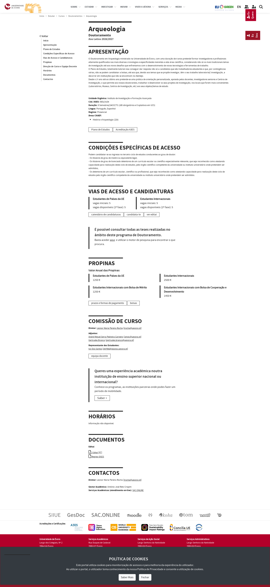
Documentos (49, 75)
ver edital (152, 214)
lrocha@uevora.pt (132, 328)
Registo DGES (96, 456)
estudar (89, 6)
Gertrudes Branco (97, 340)
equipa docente (99, 356)
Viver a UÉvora (143, 6)
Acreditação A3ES (125, 129)
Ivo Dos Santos (95, 348)
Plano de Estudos (51, 49)
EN (239, 7)
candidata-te (134, 214)
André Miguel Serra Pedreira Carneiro (106, 336)
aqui (112, 240)
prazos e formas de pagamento (107, 303)
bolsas (133, 303)
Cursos (62, 16)
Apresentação (50, 45)
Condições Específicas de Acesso (58, 53)
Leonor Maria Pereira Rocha (110, 328)
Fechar (145, 577)
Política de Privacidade (150, 569)
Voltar (43, 36)
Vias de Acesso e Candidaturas (57, 57)
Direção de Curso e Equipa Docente (60, 66)
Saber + (102, 398)
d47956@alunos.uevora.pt (115, 348)
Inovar (124, 6)
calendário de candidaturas (106, 214)
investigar (107, 6)
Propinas (47, 62)
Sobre (74, 6)
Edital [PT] (95, 452)
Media (178, 6)
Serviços (163, 6)
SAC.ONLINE (138, 490)
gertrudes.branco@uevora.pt (119, 340)
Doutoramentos (75, 16)
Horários (47, 70)
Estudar (51, 16)
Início (41, 16)
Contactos (48, 79)
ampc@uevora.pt (132, 336)
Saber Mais (127, 577)
